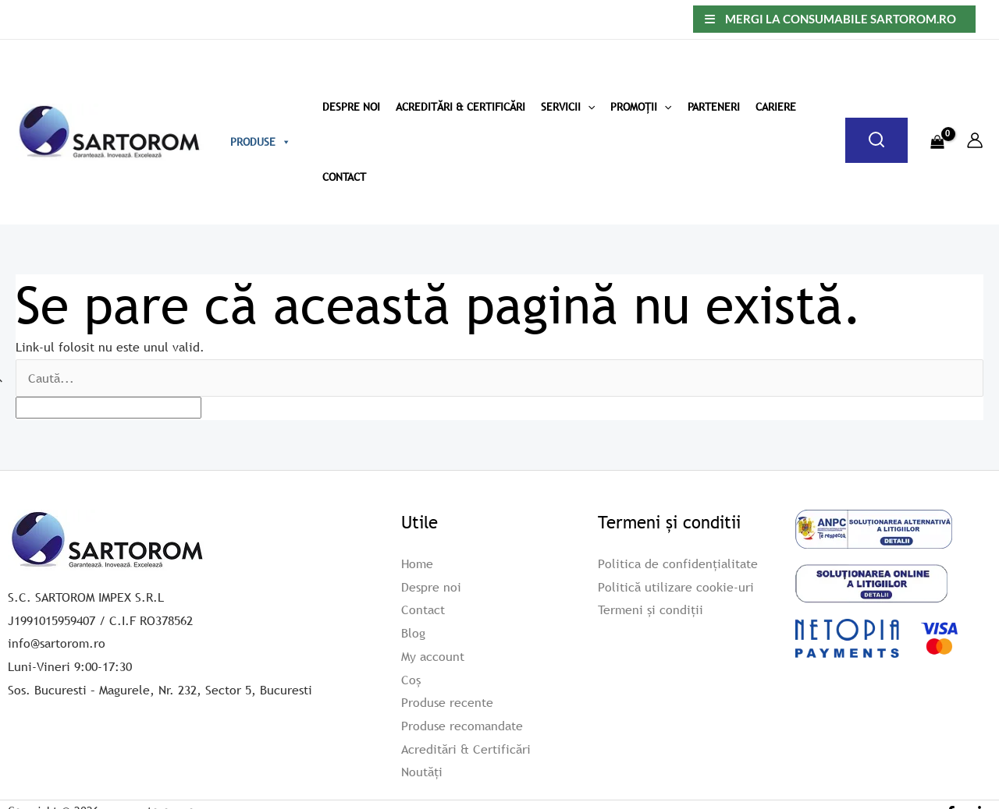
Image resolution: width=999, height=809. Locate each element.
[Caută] (876, 140)
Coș (411, 678)
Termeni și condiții (650, 609)
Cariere (775, 107)
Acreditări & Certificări (460, 107)
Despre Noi (351, 107)
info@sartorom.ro (56, 643)
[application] (588, 107)
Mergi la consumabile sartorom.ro (840, 19)
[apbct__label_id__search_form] (108, 408)
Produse (260, 141)
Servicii (568, 107)
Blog (413, 632)
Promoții (640, 107)
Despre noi (431, 586)
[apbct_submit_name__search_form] (965, 374)
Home (417, 563)
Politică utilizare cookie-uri (676, 586)
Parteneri (714, 107)
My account (432, 655)
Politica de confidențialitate (678, 563)
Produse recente (447, 702)
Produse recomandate (462, 725)
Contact (344, 177)
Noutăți (422, 771)
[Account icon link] (974, 140)
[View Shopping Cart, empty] (937, 132)
